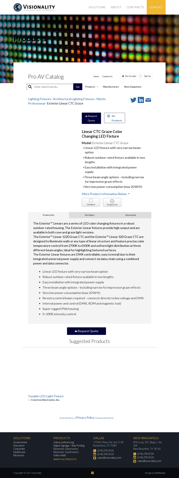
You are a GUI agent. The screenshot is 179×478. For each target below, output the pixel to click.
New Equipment (132, 86)
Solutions (97, 7)
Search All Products (64, 459)
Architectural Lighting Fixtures (73, 99)
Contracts (135, 7)
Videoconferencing (63, 442)
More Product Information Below (106, 194)
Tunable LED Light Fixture (46, 396)
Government (20, 442)
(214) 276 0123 (106, 454)
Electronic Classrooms (65, 448)
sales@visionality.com (109, 457)
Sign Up (147, 76)
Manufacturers (111, 86)
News (96, 76)
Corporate (19, 448)
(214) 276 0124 (105, 450)
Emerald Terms (67, 418)
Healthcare (19, 452)
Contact (156, 7)
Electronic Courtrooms (66, 452)
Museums (18, 455)
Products (91, 86)
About (116, 7)
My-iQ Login (130, 76)
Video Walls (59, 455)
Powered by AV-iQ (105, 418)
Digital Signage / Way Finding (68, 445)
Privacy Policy (85, 417)
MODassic (160, 472)
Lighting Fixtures (39, 99)
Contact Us (107, 76)
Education (19, 445)
